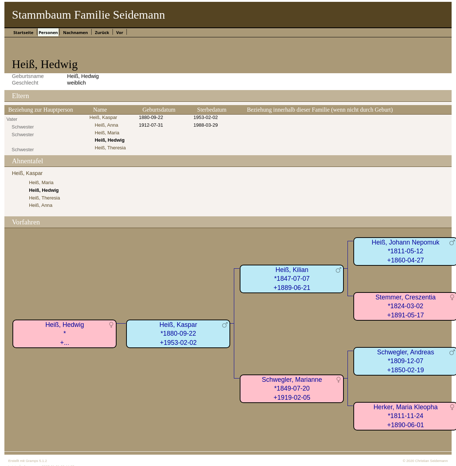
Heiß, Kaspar (103, 117)
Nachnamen (75, 32)
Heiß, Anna (106, 125)
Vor (119, 32)
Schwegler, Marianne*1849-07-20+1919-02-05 (292, 388)
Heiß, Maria (107, 132)
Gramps (32, 461)
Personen (48, 32)
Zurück (102, 32)
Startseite (23, 32)
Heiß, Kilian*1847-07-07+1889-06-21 (291, 278)
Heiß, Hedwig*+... (64, 333)
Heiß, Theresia (110, 147)
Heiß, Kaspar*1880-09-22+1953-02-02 (178, 333)
